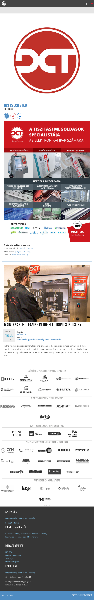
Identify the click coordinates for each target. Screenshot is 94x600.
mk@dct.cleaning (27, 248)
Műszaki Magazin (12, 562)
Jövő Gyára (10, 559)
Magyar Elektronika (13, 555)
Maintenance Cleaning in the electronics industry (42, 325)
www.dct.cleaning (20, 254)
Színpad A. (21, 334)
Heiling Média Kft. (12, 523)
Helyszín (20, 332)
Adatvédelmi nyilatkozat (82, 595)
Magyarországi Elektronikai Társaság (20, 518)
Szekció (19, 337)
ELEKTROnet (10, 552)
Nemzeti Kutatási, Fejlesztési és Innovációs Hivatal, (26, 534)
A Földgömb (5, 3)
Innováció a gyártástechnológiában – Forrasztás (39, 339)
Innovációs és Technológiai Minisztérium (21, 537)
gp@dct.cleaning (22, 251)
